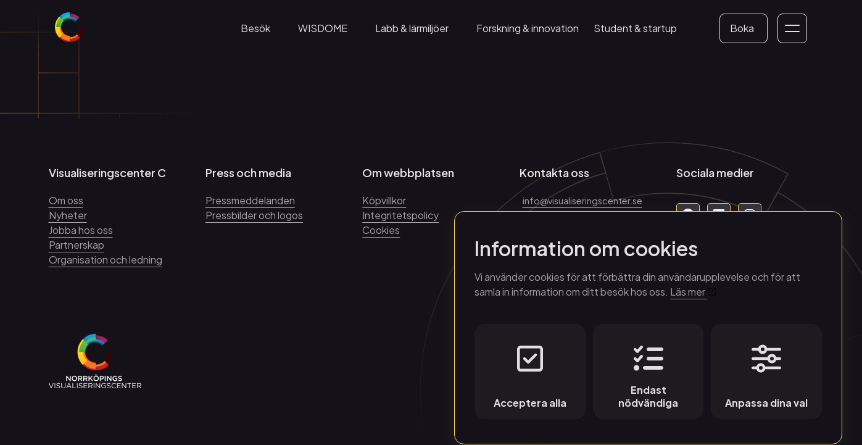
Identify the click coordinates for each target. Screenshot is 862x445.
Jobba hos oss (81, 229)
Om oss (66, 200)
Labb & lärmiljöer (418, 34)
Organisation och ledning (105, 259)
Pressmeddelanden (250, 200)
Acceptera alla (530, 365)
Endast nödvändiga (648, 365)
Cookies (381, 229)
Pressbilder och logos (254, 215)
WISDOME (329, 34)
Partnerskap (76, 244)
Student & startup (642, 34)
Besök (262, 34)
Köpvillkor (384, 200)
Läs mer (693, 280)
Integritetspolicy (400, 215)
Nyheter (68, 215)
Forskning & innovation (534, 34)
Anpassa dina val (766, 365)
